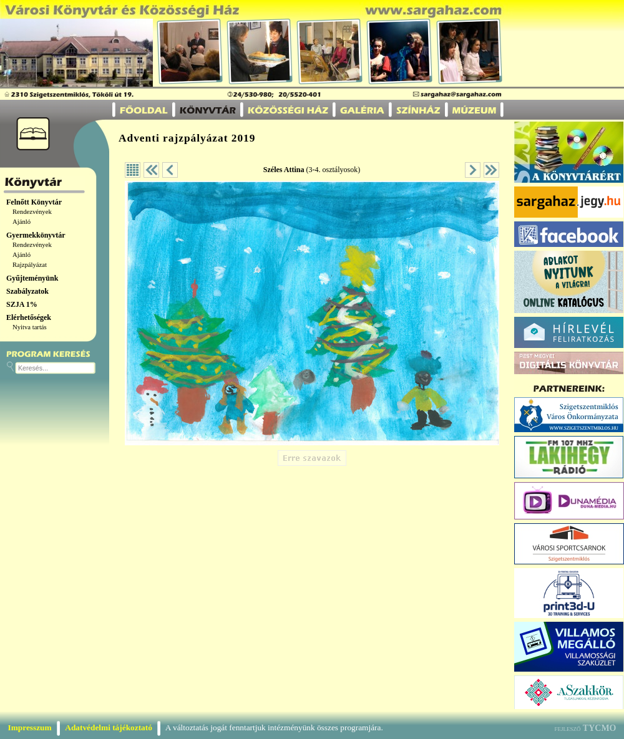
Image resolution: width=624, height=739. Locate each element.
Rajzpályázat (29, 264)
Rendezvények (32, 211)
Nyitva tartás (29, 327)
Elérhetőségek (28, 317)
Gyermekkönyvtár (36, 235)
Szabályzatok (27, 291)
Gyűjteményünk (32, 278)
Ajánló (21, 221)
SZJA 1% (21, 304)
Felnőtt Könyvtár (34, 202)
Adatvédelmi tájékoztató (108, 727)
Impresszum (30, 727)
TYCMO (600, 728)
